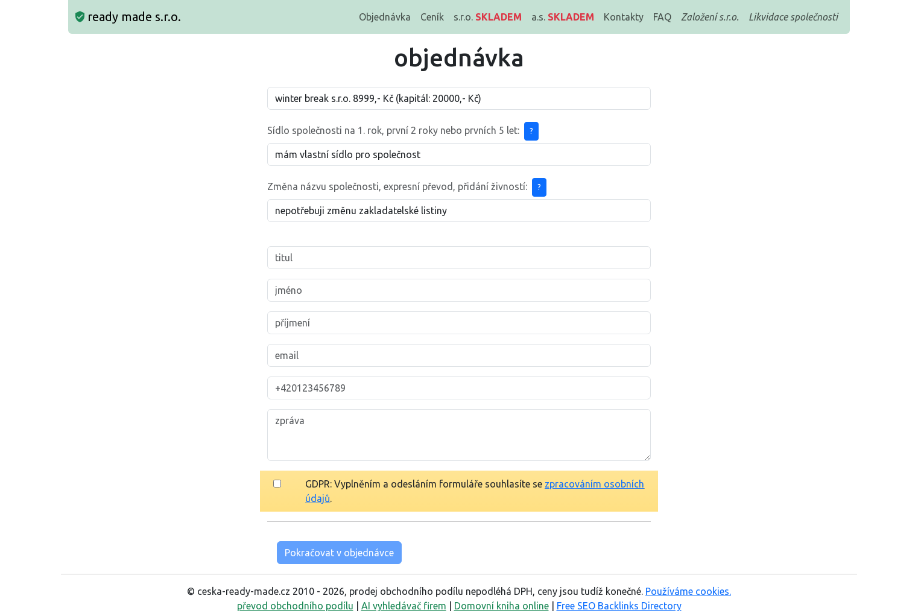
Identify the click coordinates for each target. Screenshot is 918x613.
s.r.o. (488, 16)
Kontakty (624, 16)
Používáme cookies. (688, 591)
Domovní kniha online (501, 605)
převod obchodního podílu (295, 605)
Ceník (432, 16)
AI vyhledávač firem (403, 605)
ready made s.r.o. (128, 17)
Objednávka (385, 16)
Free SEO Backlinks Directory (619, 605)
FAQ (662, 16)
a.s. (562, 16)
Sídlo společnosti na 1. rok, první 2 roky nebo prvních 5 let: (393, 130)
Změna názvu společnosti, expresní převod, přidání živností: (397, 186)
